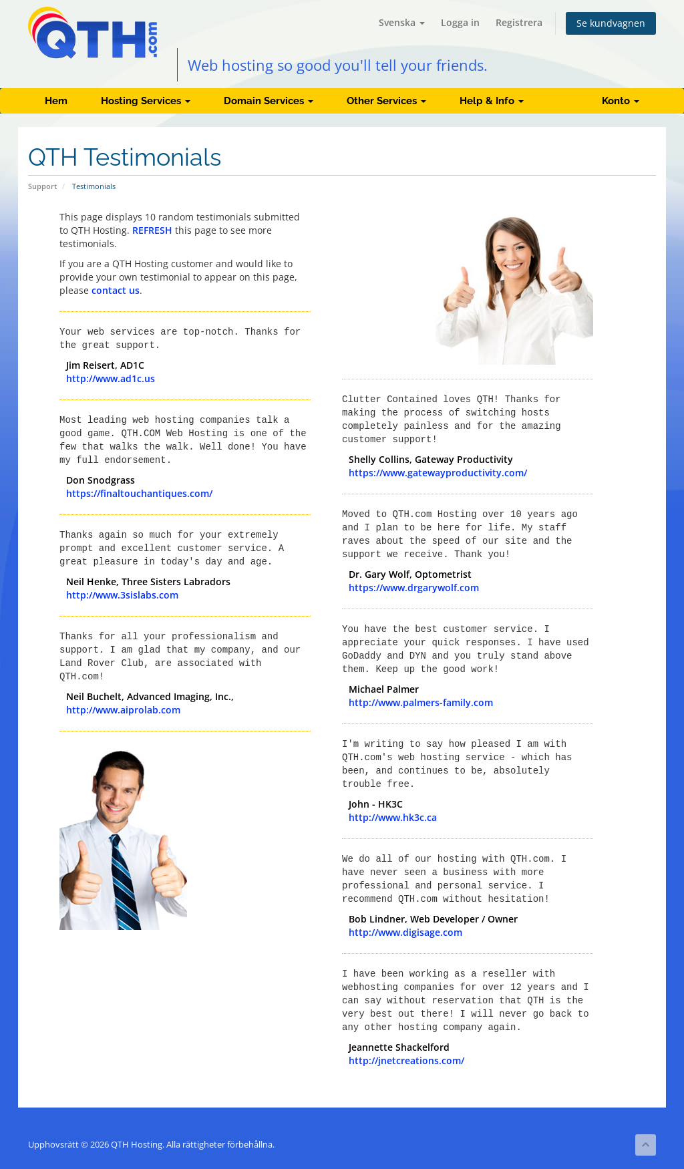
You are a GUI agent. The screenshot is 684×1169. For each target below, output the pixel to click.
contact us (116, 290)
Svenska (402, 22)
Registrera (519, 22)
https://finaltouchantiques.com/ (139, 493)
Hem (56, 101)
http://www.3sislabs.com (122, 595)
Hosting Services (145, 101)
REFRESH (152, 230)
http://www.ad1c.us (110, 378)
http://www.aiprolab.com (123, 709)
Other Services (386, 101)
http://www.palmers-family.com (421, 702)
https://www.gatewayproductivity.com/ (438, 472)
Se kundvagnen (610, 23)
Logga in (460, 22)
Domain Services (268, 101)
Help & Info (492, 101)
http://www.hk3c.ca (393, 817)
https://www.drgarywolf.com (414, 587)
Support (42, 186)
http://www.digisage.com (405, 932)
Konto (620, 101)
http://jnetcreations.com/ (406, 1060)
